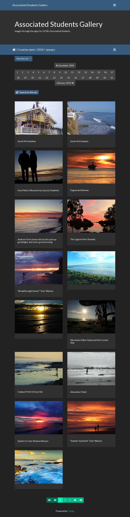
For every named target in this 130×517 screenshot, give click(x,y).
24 (61, 77)
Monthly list (23, 58)
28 (90, 77)
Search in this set (26, 92)
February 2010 (65, 83)
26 (75, 77)
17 (112, 72)
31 (111, 77)
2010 (40, 49)
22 (47, 77)
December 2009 (65, 65)
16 (105, 72)
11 (72, 72)
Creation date (26, 49)
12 (79, 72)
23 (54, 77)
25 (68, 77)
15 (98, 72)
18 (18, 77)
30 (104, 77)
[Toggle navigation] (114, 5)
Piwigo (71, 511)
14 (92, 72)
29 (97, 77)
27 (83, 77)
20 (32, 77)
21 (39, 77)
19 (25, 77)
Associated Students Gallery (29, 5)
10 (65, 72)
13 (85, 72)
